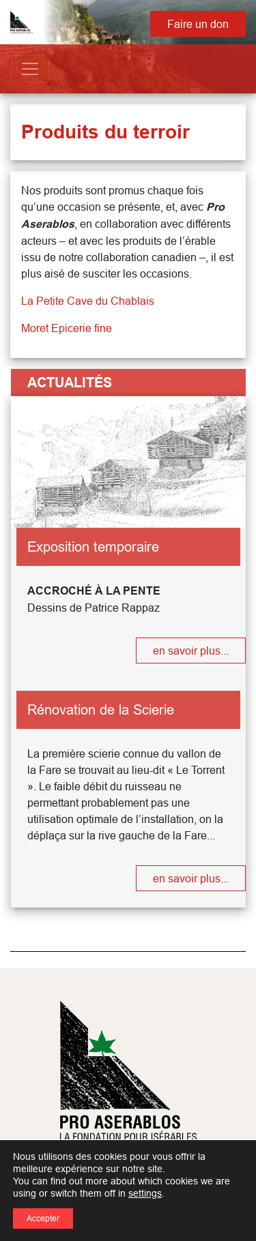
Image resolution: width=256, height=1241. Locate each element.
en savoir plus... (191, 650)
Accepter (43, 1218)
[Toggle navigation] (30, 69)
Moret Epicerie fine (66, 328)
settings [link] (145, 1193)
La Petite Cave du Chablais (87, 301)
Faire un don (198, 24)
